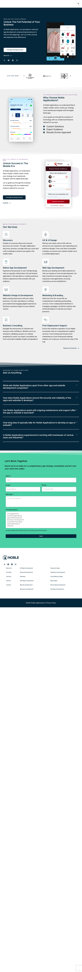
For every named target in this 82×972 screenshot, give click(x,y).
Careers (8, 588)
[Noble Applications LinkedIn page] (12, 571)
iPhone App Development (56, 592)
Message (9, 502)
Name (8, 483)
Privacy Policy (51, 610)
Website (40, 533)
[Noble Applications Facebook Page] (8, 60)
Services (8, 584)
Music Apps (53, 588)
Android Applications (40, 523)
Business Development (40, 527)
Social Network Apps (40, 529)
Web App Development (25, 588)
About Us (8, 575)
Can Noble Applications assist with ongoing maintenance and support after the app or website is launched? (36, 417)
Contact (8, 592)
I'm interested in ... (12, 517)
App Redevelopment (40, 525)
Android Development (25, 579)
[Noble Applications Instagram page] (17, 60)
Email (8, 492)
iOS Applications (40, 521)
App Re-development (25, 592)
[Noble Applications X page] (4, 60)
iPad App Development (56, 596)
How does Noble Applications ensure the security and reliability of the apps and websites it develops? (39, 404)
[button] (24, 76)
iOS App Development (25, 575)
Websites (22, 584)
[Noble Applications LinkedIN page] (13, 60)
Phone (44, 492)
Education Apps (54, 575)
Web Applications (40, 531)
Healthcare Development (56, 579)
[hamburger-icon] (78, 3)
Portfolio (8, 579)
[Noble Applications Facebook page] (8, 571)
